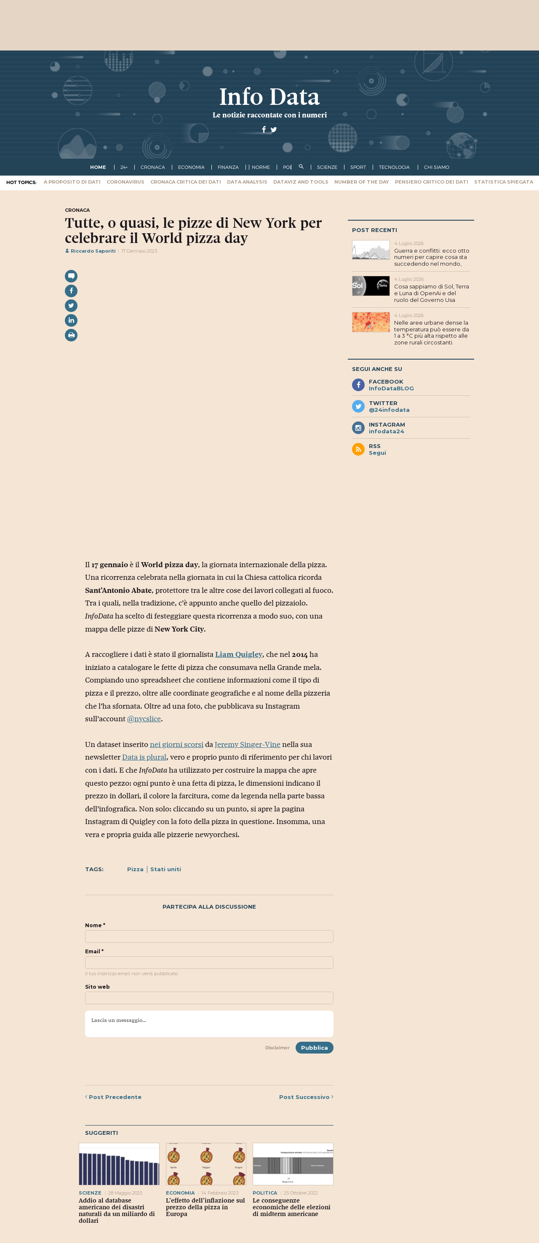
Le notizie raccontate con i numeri (270, 115)
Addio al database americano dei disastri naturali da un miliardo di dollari (117, 1210)
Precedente (113, 1097)
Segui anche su (377, 368)
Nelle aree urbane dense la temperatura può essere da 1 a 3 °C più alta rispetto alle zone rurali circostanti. (431, 332)
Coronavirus (125, 182)
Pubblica (314, 1047)
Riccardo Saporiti (90, 251)
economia (191, 167)
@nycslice (144, 718)
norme (261, 167)
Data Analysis (247, 182)
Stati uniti (165, 869)
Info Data (269, 96)
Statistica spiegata (503, 182)
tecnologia (394, 167)
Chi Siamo (436, 167)
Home (98, 167)
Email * (94, 951)
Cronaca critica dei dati (185, 182)
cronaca (153, 167)
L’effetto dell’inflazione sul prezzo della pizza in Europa (205, 1207)
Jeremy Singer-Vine (247, 744)
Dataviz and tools (300, 182)
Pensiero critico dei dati (431, 182)
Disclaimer (277, 1048)
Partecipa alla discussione (209, 907)
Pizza (135, 869)
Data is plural (144, 757)
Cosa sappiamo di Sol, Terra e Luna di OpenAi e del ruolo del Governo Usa (431, 293)
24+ (124, 167)
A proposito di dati (72, 182)
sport (358, 167)
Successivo (306, 1097)
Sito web (97, 987)
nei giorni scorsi (176, 744)
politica (265, 1193)
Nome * (95, 925)
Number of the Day (361, 182)
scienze (327, 167)
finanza (228, 167)
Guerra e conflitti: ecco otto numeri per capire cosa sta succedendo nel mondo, (432, 257)
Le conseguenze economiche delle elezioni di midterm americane (292, 1207)
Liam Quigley (238, 654)
